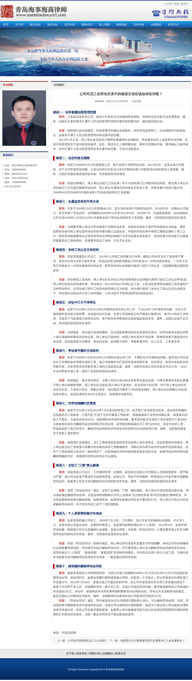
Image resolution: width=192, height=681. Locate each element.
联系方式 (173, 24)
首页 (6, 24)
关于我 (19, 24)
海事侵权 (121, 24)
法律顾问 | (108, 653)
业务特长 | (82, 653)
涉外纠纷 (138, 24)
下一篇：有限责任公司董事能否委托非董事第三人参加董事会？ (147, 640)
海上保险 (104, 24)
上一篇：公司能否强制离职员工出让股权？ (82, 640)
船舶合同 (87, 24)
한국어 (183, 3)
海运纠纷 (52, 24)
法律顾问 (156, 24)
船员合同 (35, 24)
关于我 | (71, 653)
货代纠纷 (69, 24)
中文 (176, 3)
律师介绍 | (95, 653)
